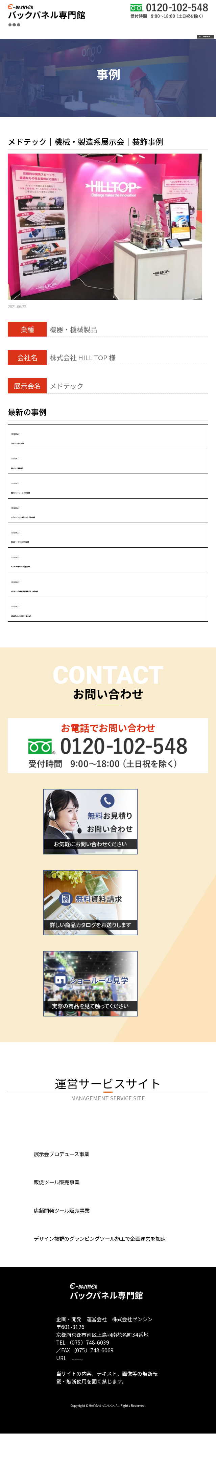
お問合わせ (173, 28)
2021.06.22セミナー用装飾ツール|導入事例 (59, 560)
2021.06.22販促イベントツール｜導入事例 (58, 486)
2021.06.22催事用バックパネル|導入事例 (55, 535)
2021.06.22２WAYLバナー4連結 (42, 436)
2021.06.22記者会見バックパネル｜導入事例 (61, 609)
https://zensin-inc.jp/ (97, 1390)
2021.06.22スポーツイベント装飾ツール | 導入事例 (70, 510)
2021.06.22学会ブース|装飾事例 (42, 461)
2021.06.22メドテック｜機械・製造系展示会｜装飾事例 (78, 584)
